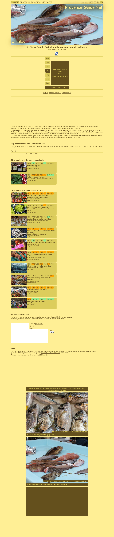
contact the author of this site (50, 353)
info (91, 2)
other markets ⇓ (55, 93)
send (52, 332)
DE (98, 2)
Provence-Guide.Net (83, 7)
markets (15, 2)
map (14, 133)
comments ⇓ (66, 93)
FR (95, 2)
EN (102, 2)
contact (54, 390)
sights (37, 2)
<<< (82, 2)
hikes (30, 2)
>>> (86, 2)
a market (18, 41)
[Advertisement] (57, 501)
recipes (23, 2)
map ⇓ (45, 93)
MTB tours (46, 2)
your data (39, 324)
